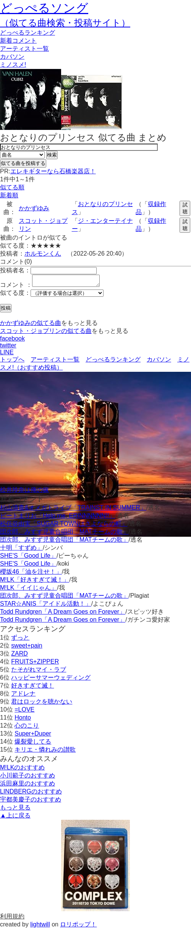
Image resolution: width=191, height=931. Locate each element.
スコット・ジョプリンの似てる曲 (46, 333)
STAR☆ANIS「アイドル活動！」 (45, 606)
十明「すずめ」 (21, 550)
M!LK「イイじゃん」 (28, 590)
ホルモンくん (42, 253)
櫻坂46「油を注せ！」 (31, 574)
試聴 (185, 208)
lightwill (40, 926)
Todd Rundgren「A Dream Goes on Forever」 (62, 614)
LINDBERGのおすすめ (31, 793)
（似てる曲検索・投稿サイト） (65, 23)
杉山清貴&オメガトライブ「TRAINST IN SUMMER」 (73, 510)
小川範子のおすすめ (27, 777)
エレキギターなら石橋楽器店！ (53, 171)
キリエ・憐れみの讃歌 (45, 752)
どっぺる (27, 32)
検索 (52, 155)
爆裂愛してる (33, 744)
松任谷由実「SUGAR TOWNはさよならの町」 (64, 526)
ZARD (19, 656)
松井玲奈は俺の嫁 (24, 492)
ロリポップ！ (78, 926)
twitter (8, 347)
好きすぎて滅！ (32, 688)
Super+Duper (33, 736)
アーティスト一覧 (55, 361)
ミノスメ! (13, 64)
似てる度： (15, 295)
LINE (7, 354)
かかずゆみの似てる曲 (30, 325)
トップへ (12, 361)
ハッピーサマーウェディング (51, 680)
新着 (18, 40)
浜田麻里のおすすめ (27, 785)
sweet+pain (26, 648)
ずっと (20, 640)
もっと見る (15, 809)
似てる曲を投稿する (23, 163)
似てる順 (12, 187)
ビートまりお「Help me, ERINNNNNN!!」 (57, 518)
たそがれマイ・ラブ (38, 672)
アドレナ (23, 696)
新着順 (9, 195)
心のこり (27, 728)
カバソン (12, 56)
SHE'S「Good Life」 (28, 558)
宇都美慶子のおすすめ (30, 801)
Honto (23, 720)
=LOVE (24, 712)
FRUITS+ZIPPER (35, 664)
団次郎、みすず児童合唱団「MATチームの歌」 (64, 534)
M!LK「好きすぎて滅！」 (34, 582)
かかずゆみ (34, 208)
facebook (12, 341)
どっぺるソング (44, 8)
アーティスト (24, 48)
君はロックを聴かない (41, 704)
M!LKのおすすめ (22, 769)
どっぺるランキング (113, 361)
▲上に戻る (15, 817)
